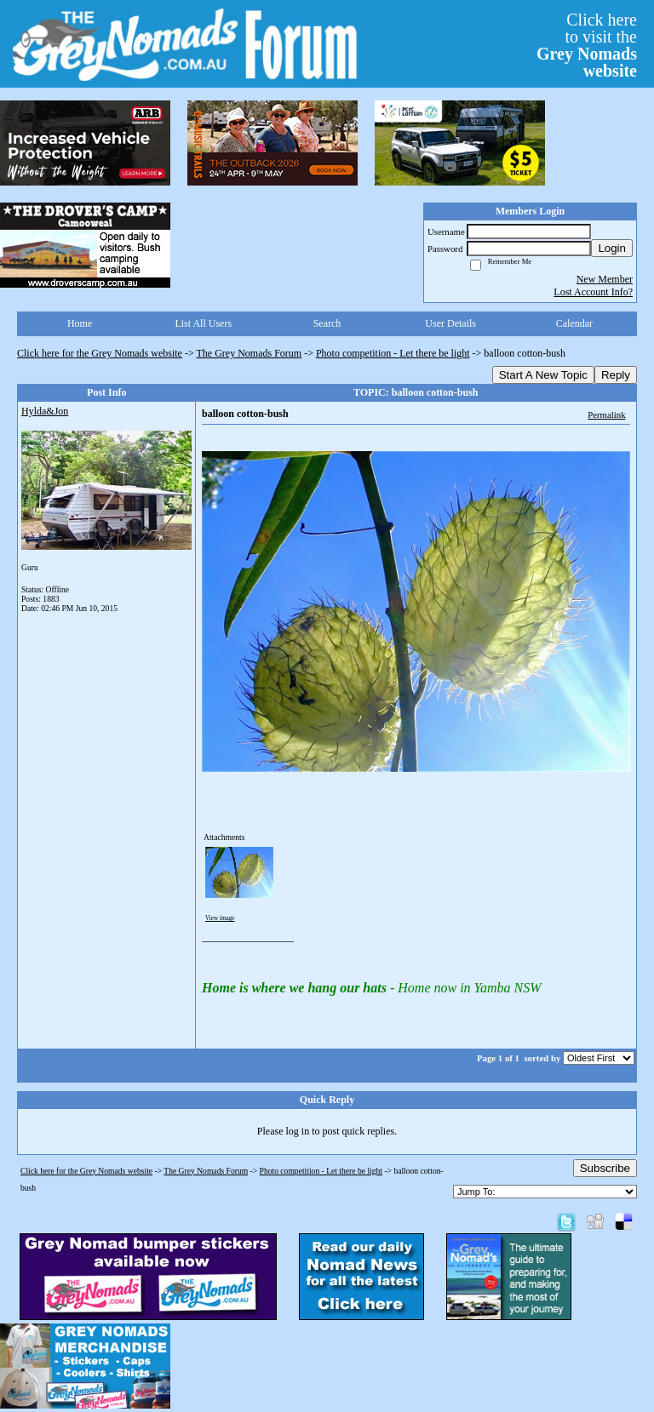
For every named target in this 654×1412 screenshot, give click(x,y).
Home (79, 323)
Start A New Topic (543, 375)
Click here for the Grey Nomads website (99, 353)
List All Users (203, 323)
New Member (605, 279)
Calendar (574, 323)
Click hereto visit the (586, 45)
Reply (615, 375)
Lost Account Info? (593, 292)
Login (612, 248)
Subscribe (605, 1168)
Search (327, 323)
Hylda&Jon (44, 411)
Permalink (606, 414)
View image (220, 918)
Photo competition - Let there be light (393, 353)
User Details (450, 323)
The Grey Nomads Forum (249, 353)
